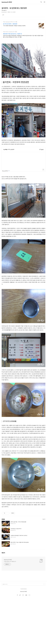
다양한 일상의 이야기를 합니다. (10, 580)
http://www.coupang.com (9, 31)
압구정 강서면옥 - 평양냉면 (10, 24)
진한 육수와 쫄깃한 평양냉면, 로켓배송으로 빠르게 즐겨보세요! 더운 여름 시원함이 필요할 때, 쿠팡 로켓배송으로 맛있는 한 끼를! (23, 36)
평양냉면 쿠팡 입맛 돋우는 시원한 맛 (12, 34)
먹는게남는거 (4, 10)
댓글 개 (3, 572)
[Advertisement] (23, 519)
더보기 (43, 538)
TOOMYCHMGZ (23, 608)
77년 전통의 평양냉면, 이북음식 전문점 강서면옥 (14, 25)
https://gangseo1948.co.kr (9, 21)
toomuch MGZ (7, 2)
